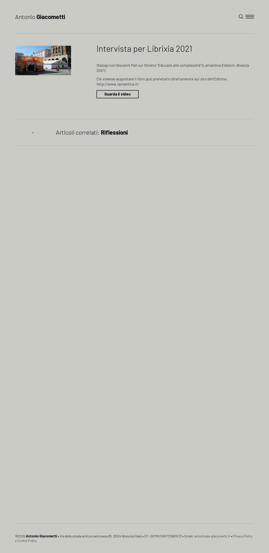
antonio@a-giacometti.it (212, 536)
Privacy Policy (242, 536)
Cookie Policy (27, 540)
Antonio (40, 16)
